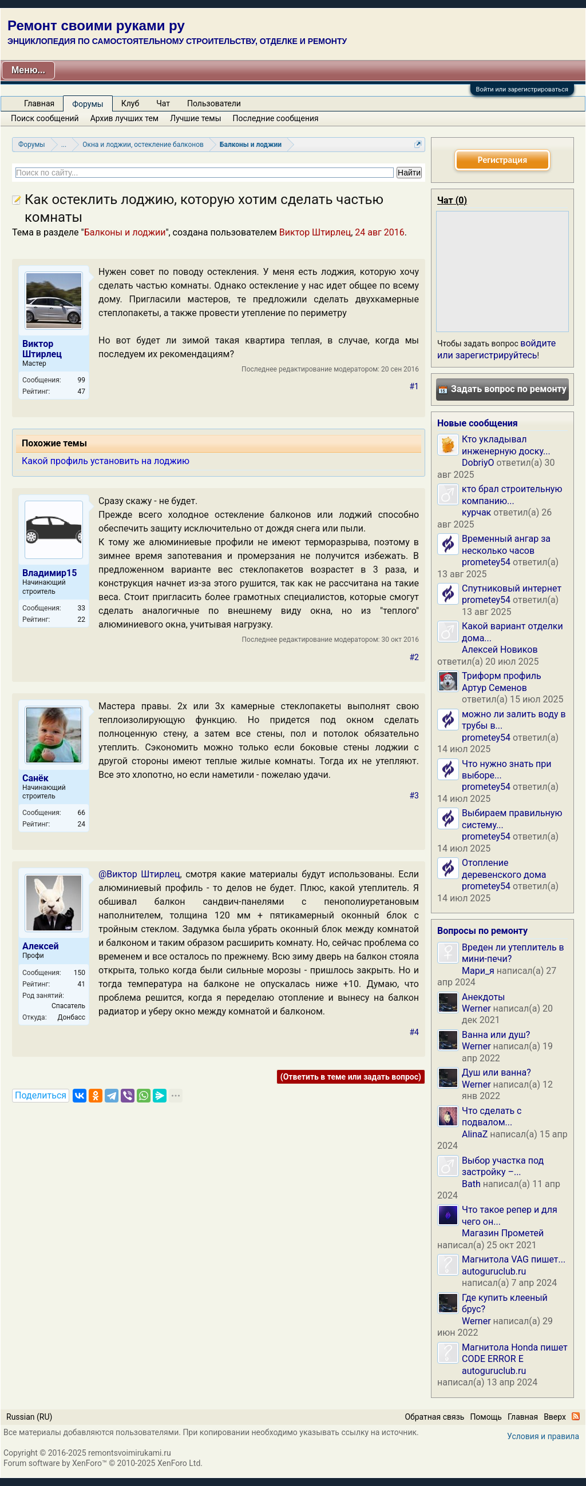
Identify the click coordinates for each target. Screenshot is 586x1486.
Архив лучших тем (124, 118)
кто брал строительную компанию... (512, 495)
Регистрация (502, 159)
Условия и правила (543, 1436)
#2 (414, 657)
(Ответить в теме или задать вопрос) (350, 1076)
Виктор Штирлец (315, 232)
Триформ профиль (501, 675)
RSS (576, 1416)
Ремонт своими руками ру (96, 25)
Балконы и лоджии (125, 232)
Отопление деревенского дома (504, 868)
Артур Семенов (494, 687)
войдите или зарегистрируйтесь (496, 349)
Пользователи (214, 103)
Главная (39, 103)
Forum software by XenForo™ (103, 1463)
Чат (163, 103)
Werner (476, 1008)
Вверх (555, 1416)
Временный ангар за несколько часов (506, 544)
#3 (414, 795)
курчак (476, 512)
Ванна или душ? (496, 1034)
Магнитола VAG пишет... (513, 1259)
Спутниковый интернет (511, 588)
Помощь (486, 1416)
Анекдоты (483, 997)
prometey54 (486, 562)
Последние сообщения (276, 118)
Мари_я (478, 970)
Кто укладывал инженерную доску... (506, 445)
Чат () (452, 200)
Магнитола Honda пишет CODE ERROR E (515, 1353)
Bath (471, 1184)
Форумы (87, 104)
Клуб (130, 103)
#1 (414, 386)
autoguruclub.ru (494, 1271)
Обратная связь (434, 1416)
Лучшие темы (195, 118)
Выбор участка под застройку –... (503, 1166)
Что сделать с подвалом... (491, 1116)
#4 (414, 1032)
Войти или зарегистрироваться (522, 89)
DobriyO (478, 462)
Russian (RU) (29, 1416)
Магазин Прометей (503, 1233)
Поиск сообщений (45, 118)
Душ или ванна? (496, 1072)
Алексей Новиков (500, 649)
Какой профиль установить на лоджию (105, 461)
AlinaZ (475, 1134)
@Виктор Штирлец (139, 874)
